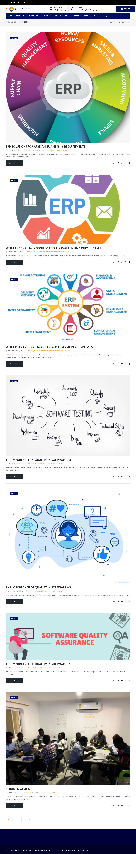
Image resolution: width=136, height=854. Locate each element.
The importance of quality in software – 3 (38, 460)
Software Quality (55, 464)
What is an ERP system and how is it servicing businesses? (50, 347)
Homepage (113, 22)
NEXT (27, 819)
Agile (27, 793)
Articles (14, 38)
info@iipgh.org (60, 10)
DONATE (125, 9)
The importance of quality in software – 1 (38, 664)
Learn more (14, 163)
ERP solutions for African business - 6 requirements (45, 147)
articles (29, 150)
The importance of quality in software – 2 (38, 587)
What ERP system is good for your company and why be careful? (56, 248)
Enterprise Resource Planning (58, 150)
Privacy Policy (56, 850)
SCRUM (53, 793)
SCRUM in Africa (18, 789)
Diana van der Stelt (40, 150)
